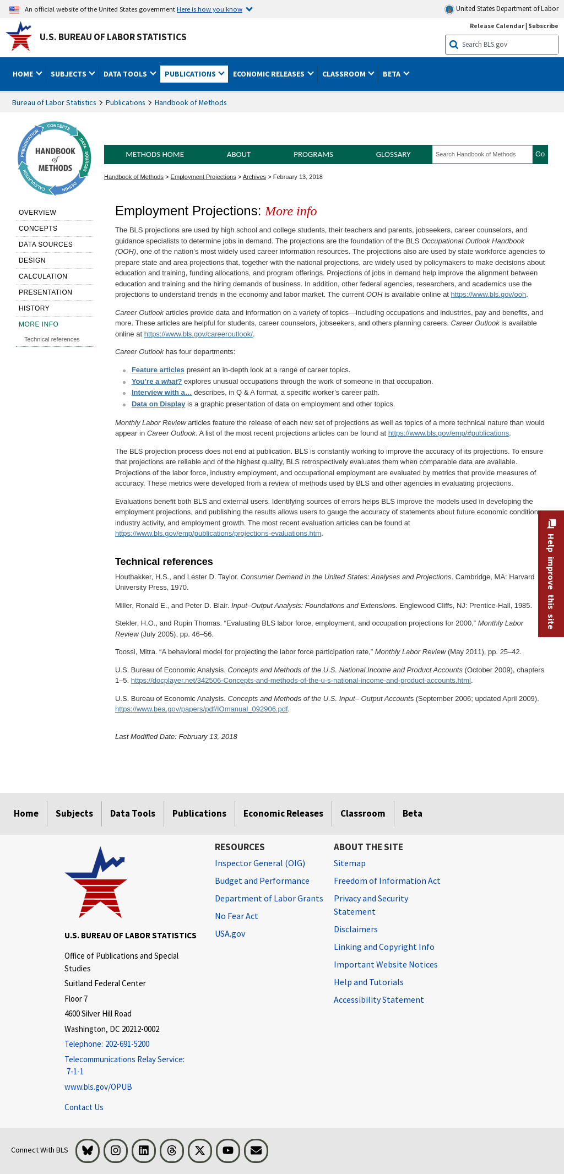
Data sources (46, 244)
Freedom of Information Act (387, 880)
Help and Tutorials (369, 981)
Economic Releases (283, 813)
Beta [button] (392, 74)
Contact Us (84, 1107)
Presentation (46, 292)
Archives (254, 176)
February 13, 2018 (298, 176)
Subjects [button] (69, 74)
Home (26, 813)
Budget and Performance (262, 880)
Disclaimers (356, 928)
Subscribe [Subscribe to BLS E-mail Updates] (543, 25)
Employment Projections (203, 176)
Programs (313, 154)
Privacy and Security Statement (371, 905)
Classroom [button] (344, 74)
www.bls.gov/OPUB (98, 1086)
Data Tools (132, 813)
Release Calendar (497, 25)
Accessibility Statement (379, 999)
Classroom (363, 813)
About (239, 154)
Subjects (74, 813)
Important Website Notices (386, 964)
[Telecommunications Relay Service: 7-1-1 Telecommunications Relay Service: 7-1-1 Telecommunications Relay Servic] (131, 1065)
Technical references (52, 339)
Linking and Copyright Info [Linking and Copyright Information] (384, 946)
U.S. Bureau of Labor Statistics (113, 37)
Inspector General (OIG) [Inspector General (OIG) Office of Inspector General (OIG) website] (260, 862)
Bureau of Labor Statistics (54, 102)
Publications (125, 102)
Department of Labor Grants (269, 898)
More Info (39, 324)
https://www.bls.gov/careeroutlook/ (198, 334)
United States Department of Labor (501, 9)
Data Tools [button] (126, 74)
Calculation (43, 276)
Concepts (38, 228)
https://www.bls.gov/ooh (489, 294)
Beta (412, 813)
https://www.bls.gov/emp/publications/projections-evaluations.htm (218, 533)
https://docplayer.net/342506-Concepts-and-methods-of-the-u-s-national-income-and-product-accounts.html (301, 680)
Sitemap (350, 862)
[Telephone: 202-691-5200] (131, 1044)
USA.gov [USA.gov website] (230, 933)
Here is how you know (209, 8)
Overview (37, 212)
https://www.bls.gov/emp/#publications (448, 433)
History (34, 308)
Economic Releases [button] (269, 74)
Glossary (393, 154)
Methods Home (155, 154)
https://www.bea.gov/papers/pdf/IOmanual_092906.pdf (201, 709)
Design (32, 260)
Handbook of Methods (191, 102)
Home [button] (24, 74)
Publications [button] (191, 74)
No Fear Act (236, 915)
